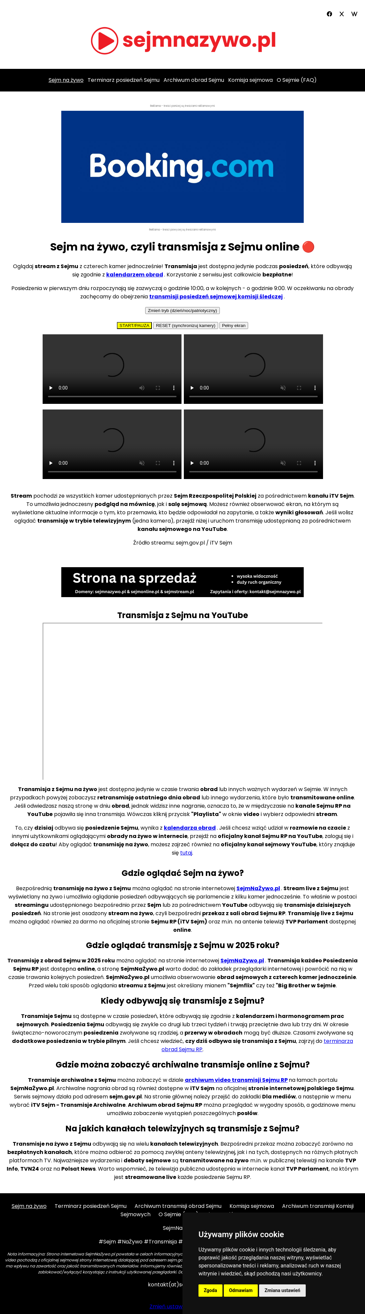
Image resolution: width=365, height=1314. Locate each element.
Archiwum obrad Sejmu (194, 80)
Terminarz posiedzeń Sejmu (124, 80)
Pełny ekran (233, 325)
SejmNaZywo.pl (242, 960)
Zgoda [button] (210, 1290)
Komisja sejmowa (250, 80)
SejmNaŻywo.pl (258, 888)
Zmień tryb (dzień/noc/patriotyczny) (182, 310)
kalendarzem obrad (134, 274)
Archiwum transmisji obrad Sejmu (178, 1206)
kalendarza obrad (190, 828)
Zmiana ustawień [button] (282, 1290)
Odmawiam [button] (241, 1290)
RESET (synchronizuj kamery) (185, 325)
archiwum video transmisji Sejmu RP (236, 1080)
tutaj (186, 853)
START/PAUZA (135, 325)
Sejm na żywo (29, 1206)
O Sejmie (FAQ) (297, 80)
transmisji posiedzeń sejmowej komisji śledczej (216, 296)
